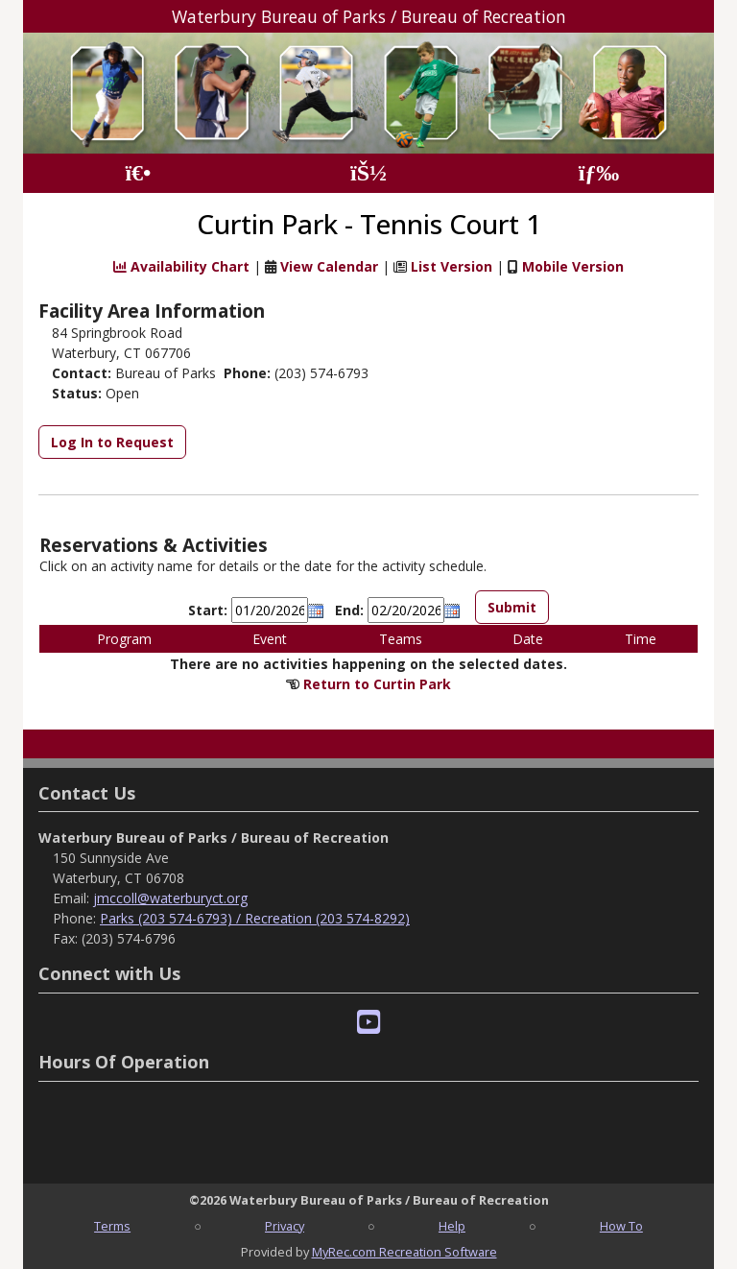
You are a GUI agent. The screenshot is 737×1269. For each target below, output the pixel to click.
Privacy (284, 1225)
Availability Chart (181, 266)
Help (452, 1225)
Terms (112, 1225)
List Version (451, 266)
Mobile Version (573, 266)
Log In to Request (112, 442)
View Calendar (329, 266)
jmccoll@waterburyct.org (170, 898)
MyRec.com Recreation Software (404, 1251)
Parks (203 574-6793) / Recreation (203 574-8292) (255, 918)
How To (621, 1225)
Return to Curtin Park (377, 684)
